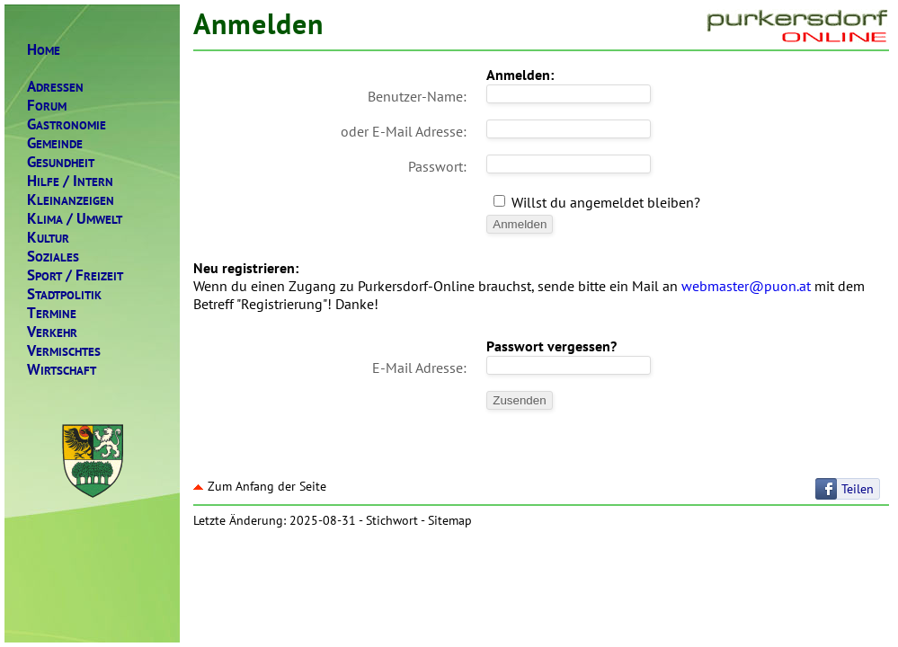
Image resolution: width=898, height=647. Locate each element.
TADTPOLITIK (64, 294)
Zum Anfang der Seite (259, 486)
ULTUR (48, 237)
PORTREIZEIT (75, 275)
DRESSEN (55, 86)
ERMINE (51, 313)
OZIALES (53, 256)
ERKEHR (52, 332)
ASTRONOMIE (66, 124)
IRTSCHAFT (61, 369)
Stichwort (392, 520)
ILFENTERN (70, 181)
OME (43, 49)
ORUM (47, 105)
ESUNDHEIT (60, 162)
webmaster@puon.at (746, 286)
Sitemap (450, 520)
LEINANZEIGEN (70, 200)
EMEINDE (55, 143)
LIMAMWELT (74, 218)
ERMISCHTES (64, 350)
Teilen (857, 489)
